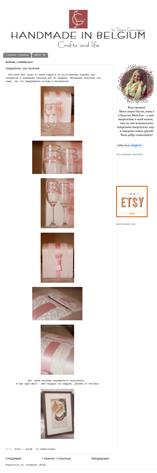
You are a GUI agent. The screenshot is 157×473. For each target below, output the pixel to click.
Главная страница (17, 55)
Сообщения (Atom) (36, 465)
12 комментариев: (46, 449)
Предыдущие (100, 458)
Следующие (13, 458)
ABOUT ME (40, 55)
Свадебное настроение (23, 68)
